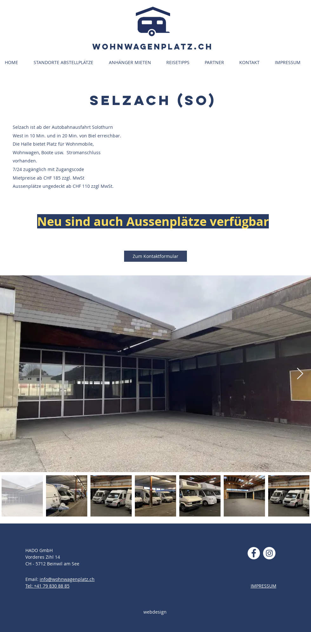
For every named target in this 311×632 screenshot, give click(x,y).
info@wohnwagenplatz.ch (67, 579)
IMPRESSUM (263, 586)
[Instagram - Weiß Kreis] (269, 553)
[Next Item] (300, 374)
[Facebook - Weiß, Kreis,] (254, 553)
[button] (66, 62)
